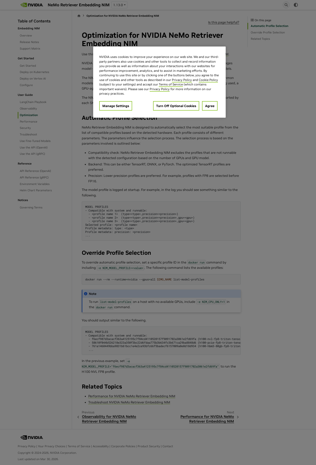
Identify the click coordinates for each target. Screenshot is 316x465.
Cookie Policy (208, 80)
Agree (209, 106)
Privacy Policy (182, 80)
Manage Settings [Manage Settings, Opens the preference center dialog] (115, 106)
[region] (159, 82)
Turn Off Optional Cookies (176, 106)
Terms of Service (171, 84)
